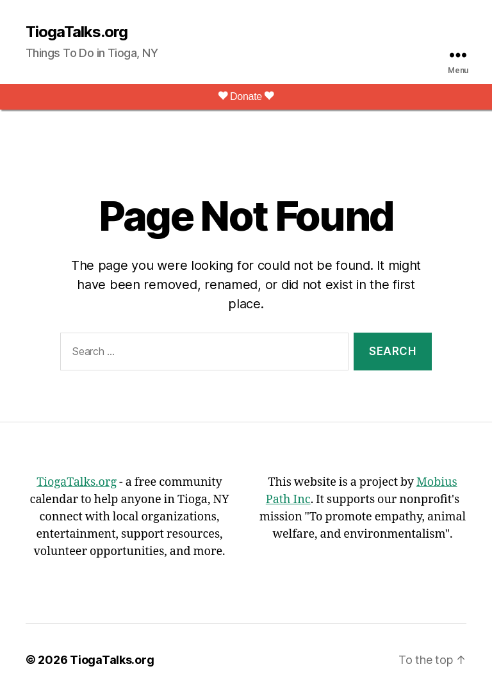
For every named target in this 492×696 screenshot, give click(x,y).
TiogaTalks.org (76, 32)
